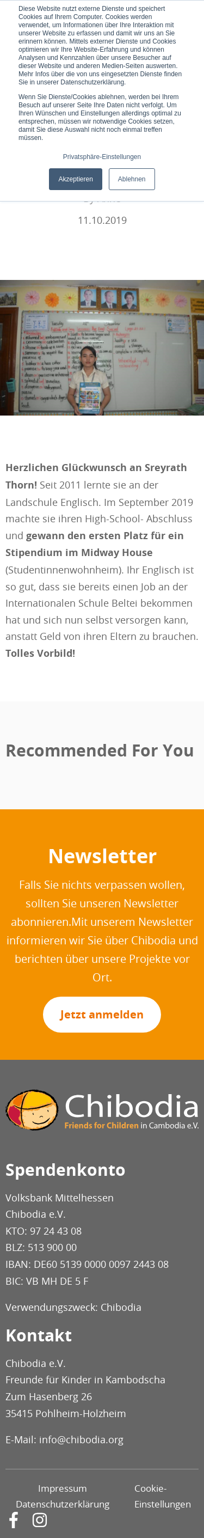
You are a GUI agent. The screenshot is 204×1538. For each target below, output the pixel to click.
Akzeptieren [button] (75, 179)
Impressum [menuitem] (62, 1488)
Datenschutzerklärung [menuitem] (62, 1504)
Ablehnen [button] (132, 179)
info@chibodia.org (81, 1439)
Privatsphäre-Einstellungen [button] (102, 157)
